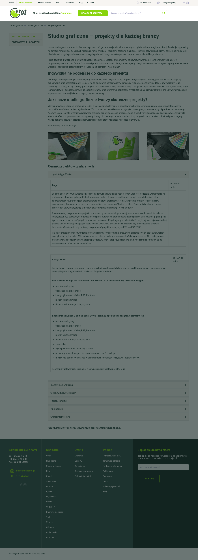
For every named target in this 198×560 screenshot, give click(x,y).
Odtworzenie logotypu (26, 42)
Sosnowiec (51, 481)
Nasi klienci (51, 461)
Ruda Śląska (51, 532)
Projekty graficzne (23, 36)
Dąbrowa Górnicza (54, 512)
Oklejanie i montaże (83, 476)
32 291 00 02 (145, 3)
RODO (105, 481)
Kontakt (90, 3)
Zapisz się (148, 479)
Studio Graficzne (26, 3)
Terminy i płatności (111, 461)
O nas (11, 3)
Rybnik (49, 491)
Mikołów (50, 527)
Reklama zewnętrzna (84, 471)
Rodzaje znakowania (112, 466)
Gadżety (78, 461)
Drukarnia (79, 456)
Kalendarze (80, 466)
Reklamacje (108, 471)
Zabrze (49, 522)
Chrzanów (50, 507)
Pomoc (59, 3)
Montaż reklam (44, 3)
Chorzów (50, 537)
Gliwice (49, 486)
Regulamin (107, 476)
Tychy (48, 517)
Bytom (49, 502)
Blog (80, 3)
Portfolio (70, 3)
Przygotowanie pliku (112, 456)
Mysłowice (51, 496)
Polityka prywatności (112, 486)
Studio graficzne (53, 466)
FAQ (105, 491)
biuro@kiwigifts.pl (169, 3)
